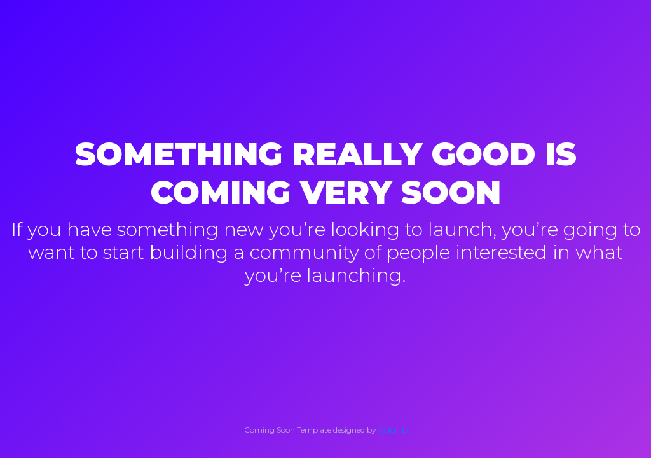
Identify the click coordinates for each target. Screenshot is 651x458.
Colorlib (392, 429)
